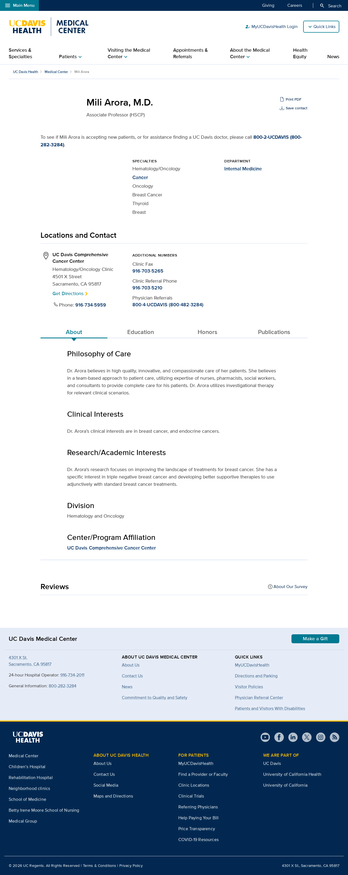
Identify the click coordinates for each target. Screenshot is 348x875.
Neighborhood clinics (29, 788)
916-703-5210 (147, 287)
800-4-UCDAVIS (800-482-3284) (167, 304)
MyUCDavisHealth (252, 665)
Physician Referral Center (259, 697)
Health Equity (300, 53)
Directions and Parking (256, 676)
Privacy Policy (131, 865)
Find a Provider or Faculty (203, 774)
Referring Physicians (198, 807)
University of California (285, 785)
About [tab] (74, 331)
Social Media (106, 785)
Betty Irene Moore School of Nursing (44, 810)
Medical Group (23, 821)
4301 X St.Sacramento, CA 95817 (30, 660)
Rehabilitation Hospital (31, 777)
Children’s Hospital (27, 766)
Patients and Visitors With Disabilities (270, 708)
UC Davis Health (25, 71)
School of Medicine (27, 799)
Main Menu (19, 5)
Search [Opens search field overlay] (330, 5)
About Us (102, 763)
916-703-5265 (147, 270)
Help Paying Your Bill (198, 818)
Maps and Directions (113, 796)
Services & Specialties (20, 53)
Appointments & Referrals (190, 53)
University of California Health (292, 774)
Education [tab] (140, 331)
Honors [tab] (207, 331)
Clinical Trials (191, 796)
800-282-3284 (62, 686)
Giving (268, 5)
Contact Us (104, 774)
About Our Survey (290, 586)
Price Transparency (196, 828)
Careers (294, 5)
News (333, 56)
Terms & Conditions (99, 865)
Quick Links (324, 26)
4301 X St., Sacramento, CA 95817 (310, 865)
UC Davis (272, 763)
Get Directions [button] (67, 293)
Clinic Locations (193, 785)
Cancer (140, 177)
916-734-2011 (72, 675)
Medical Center (56, 71)
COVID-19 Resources (198, 839)
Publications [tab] (274, 331)
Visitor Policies (249, 687)
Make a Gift (315, 638)
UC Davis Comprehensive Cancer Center (111, 547)
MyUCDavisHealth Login (271, 26)
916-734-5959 (90, 304)
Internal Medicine (243, 168)
